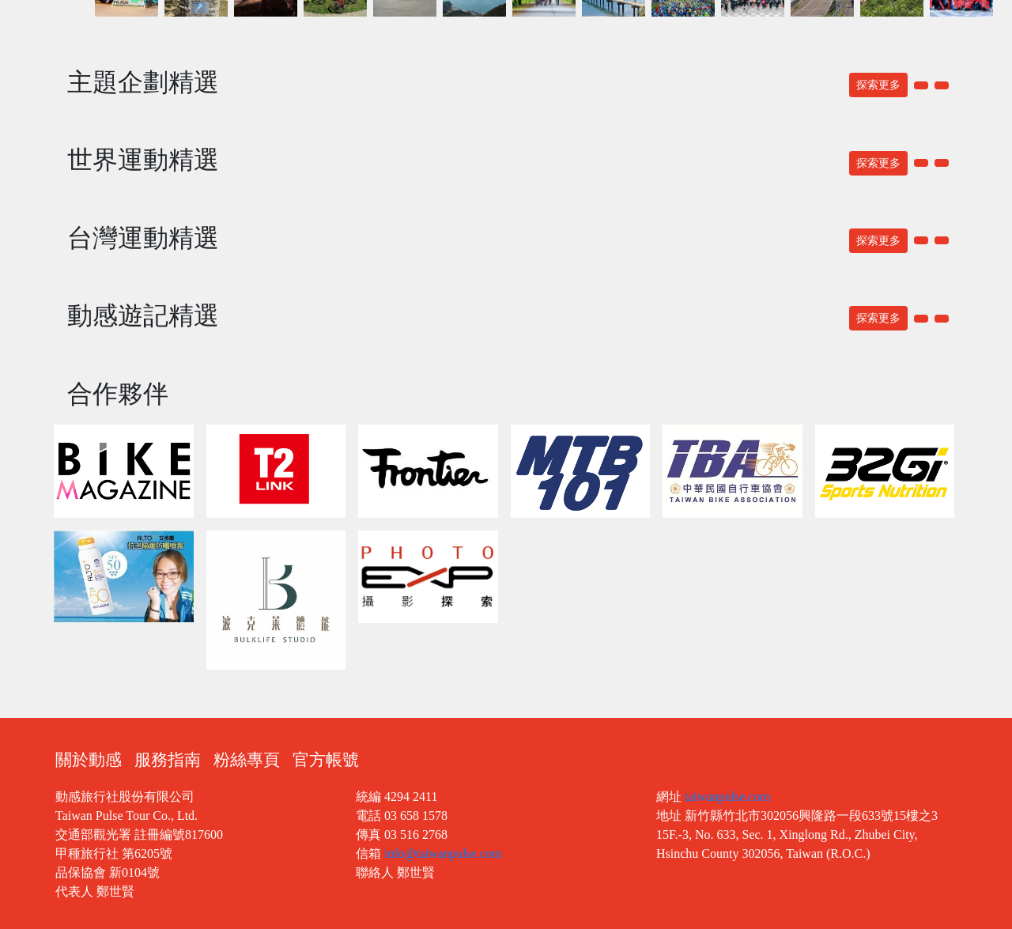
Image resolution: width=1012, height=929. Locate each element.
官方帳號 (326, 759)
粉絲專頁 (246, 759)
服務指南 (167, 759)
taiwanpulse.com (727, 796)
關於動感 (88, 759)
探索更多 (878, 85)
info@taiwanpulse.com (442, 853)
